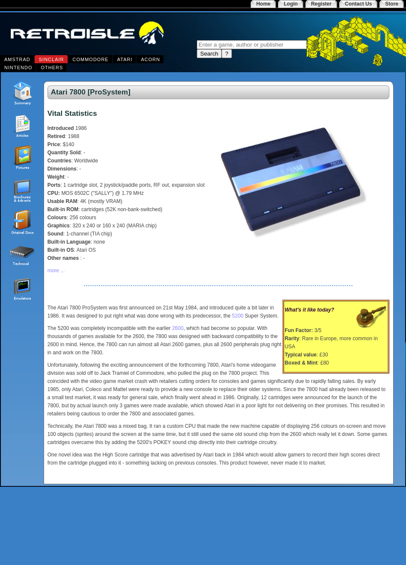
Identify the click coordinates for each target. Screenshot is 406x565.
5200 (237, 316)
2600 (178, 328)
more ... (56, 271)
